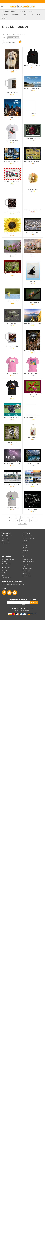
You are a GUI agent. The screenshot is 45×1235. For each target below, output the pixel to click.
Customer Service (27, 559)
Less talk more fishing (12, 507)
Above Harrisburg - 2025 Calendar (12, 117)
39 (32, 517)
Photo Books (5, 538)
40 (36, 517)
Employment (5, 573)
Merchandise (6, 543)
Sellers (4, 561)
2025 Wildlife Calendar (12, 323)
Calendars (15, 15)
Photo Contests (6, 564)
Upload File (25, 573)
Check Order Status (28, 561)
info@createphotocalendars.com (15, 584)
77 (35, 520)
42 (13, 520)
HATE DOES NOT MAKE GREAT (32, 373)
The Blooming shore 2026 (32, 138)
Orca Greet (33, 281)
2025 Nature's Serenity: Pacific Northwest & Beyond (32, 323)
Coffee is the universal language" (12, 212)
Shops (31, 11)
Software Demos (27, 568)
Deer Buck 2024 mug (12, 92)
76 (31, 520)
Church (24, 547)
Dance (24, 552)
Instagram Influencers (28, 538)
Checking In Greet (12, 442)
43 (17, 520)
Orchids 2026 (33, 394)
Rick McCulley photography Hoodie (32, 65)
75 (27, 520)
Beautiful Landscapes (33, 463)
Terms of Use (18, 610)
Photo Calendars (7, 536)
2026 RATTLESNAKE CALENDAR (32, 232)
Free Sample (26, 571)
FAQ (23, 566)
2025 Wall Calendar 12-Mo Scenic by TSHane (32, 484)
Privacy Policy (22, 604)
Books (24, 15)
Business (25, 550)
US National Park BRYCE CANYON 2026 (32, 417)
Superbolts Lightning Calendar (12, 463)
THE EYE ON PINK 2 (12, 373)
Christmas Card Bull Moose (12, 274)
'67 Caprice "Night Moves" (32, 509)
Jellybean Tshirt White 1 (12, 140)
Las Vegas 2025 (32, 254)
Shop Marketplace (8, 11)
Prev (9, 517)
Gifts (31, 15)
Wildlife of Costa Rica (33, 302)
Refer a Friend (26, 576)
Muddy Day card (12, 70)
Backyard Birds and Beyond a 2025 (32, 161)
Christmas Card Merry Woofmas (12, 181)
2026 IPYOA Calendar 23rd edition (12, 161)
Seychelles (33, 113)
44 (22, 520)
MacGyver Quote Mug (12, 346)
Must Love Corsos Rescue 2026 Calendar (12, 417)
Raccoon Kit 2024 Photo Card (32, 351)
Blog (3, 575)
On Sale (4, 18)
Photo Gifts (5, 540)
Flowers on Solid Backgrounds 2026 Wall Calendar (12, 233)
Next (24, 523)
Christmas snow (32, 189)
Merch (39, 15)
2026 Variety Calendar (12, 254)
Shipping (25, 564)
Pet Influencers (26, 536)
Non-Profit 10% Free (8, 559)
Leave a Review (6, 577)
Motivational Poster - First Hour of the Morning (32, 88)
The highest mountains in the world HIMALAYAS (32, 209)
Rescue (24, 543)
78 (20, 523)
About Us (4, 570)
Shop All (22, 11)
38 (28, 517)
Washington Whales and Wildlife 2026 (12, 484)
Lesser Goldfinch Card (12, 301)
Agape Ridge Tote (33, 437)
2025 (12, 396)
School (24, 545)
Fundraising (25, 540)
